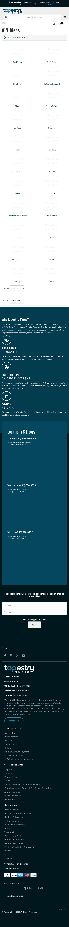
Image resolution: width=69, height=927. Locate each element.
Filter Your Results (14, 37)
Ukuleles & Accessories (15, 817)
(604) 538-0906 (17, 686)
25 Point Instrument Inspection (18, 759)
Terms (7, 780)
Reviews (8, 858)
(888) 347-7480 (11, 681)
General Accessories (13, 843)
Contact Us (13, 720)
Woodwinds (9, 832)
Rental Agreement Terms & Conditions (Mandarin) (28, 788)
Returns (8, 773)
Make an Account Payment (16, 751)
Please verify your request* (34, 619)
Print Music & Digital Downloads (19, 847)
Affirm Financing (12, 791)
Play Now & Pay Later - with (49, 3)
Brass (7, 828)
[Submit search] (6, 17)
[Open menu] (64, 17)
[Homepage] (18, 10)
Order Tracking (11, 736)
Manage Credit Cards (13, 755)
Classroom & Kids (12, 835)
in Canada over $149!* (20, 3)
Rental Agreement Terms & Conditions (22, 784)
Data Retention (11, 799)
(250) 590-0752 (15, 695)
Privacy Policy (10, 777)
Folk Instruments (12, 820)
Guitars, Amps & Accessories (17, 813)
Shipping (8, 769)
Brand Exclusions (12, 795)
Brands (7, 850)
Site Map (63, 909)
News (6, 854)
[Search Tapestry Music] (33, 17)
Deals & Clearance (12, 809)
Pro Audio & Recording (14, 824)
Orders (7, 748)
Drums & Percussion (14, 839)
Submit (34, 625)
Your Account (10, 744)
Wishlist (8, 740)
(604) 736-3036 (17, 690)
